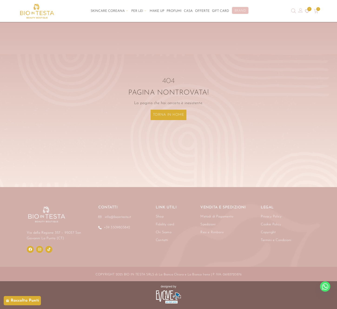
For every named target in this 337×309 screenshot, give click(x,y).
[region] (60, 266)
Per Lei (138, 11)
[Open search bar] (293, 11)
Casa (188, 11)
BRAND (240, 11)
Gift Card (220, 11)
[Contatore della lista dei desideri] (307, 11)
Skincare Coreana (109, 11)
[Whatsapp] (325, 286)
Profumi (174, 11)
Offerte (202, 11)
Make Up (157, 11)
